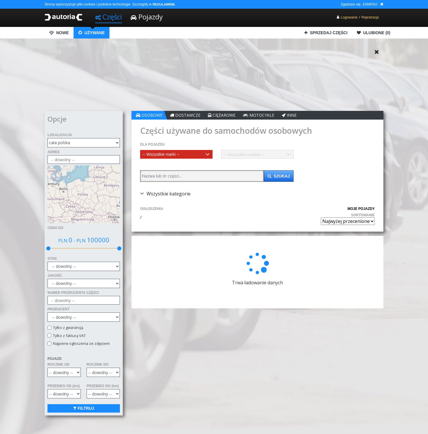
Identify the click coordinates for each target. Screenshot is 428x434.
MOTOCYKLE (258, 115)
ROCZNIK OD (58, 364)
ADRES (53, 152)
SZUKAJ (279, 176)
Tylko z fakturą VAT (68, 335)
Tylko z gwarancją (67, 327)
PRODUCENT (58, 309)
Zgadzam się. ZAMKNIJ (359, 4)
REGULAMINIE (164, 4)
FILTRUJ (83, 408)
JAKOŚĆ (54, 276)
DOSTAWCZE (185, 115)
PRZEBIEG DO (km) (103, 386)
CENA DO (55, 228)
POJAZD (54, 359)
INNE (289, 115)
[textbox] (176, 154)
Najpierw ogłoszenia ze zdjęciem (80, 343)
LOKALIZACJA (59, 135)
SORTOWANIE (363, 215)
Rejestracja (370, 17)
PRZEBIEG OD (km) (63, 386)
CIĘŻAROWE (221, 115)
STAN (52, 259)
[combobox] (176, 154)
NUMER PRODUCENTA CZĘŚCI (73, 293)
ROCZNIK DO (98, 364)
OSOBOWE (149, 115)
